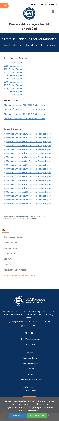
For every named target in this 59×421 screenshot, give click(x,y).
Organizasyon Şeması (13, 237)
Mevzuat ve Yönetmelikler (15, 270)
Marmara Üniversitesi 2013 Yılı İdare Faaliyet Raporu (28, 176)
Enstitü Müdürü (10, 242)
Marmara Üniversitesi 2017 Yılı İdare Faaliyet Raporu (28, 161)
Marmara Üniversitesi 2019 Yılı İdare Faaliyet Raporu (28, 153)
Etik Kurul (8, 259)
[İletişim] (45, 4)
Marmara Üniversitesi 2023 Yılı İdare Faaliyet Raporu (28, 137)
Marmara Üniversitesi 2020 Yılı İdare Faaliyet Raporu (28, 149)
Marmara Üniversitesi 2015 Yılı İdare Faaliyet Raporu (28, 169)
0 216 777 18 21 (31, 325)
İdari (15, 45)
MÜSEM (30, 352)
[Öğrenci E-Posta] (31, 4)
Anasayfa (6, 45)
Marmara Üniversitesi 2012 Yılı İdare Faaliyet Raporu (28, 180)
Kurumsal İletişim (30, 358)
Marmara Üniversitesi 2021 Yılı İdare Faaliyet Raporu (28, 145)
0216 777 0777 (29, 390)
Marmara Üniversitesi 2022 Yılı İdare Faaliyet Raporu (28, 141)
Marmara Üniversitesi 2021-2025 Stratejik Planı (24, 105)
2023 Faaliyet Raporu (13, 66)
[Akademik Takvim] (38, 4)
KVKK (30, 374)
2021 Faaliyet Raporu (13, 72)
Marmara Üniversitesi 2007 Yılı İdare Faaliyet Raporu (28, 199)
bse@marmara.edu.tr (21, 321)
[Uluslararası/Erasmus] (42, 4)
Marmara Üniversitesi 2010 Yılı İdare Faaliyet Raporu (28, 188)
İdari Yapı (8, 264)
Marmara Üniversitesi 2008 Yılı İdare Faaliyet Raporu (28, 196)
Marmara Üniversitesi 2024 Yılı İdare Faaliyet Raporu (28, 134)
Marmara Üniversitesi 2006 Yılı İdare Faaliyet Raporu (28, 203)
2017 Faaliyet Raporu (13, 85)
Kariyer (30, 368)
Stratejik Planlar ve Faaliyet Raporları (20, 275)
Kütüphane (30, 344)
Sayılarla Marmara (30, 363)
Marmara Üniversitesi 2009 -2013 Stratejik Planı (24, 118)
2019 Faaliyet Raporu (13, 78)
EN (52, 4)
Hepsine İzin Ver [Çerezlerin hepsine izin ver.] (37, 416)
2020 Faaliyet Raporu (13, 75)
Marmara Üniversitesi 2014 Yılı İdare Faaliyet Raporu (28, 172)
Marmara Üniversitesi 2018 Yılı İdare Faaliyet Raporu (28, 157)
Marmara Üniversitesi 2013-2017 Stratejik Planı (24, 114)
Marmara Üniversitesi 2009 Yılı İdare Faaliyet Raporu (28, 192)
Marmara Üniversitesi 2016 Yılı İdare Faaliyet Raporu (28, 165)
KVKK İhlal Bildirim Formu (30, 379)
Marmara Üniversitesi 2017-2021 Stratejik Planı (24, 109)
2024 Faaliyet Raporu (13, 62)
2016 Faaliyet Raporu (13, 88)
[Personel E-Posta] (35, 4)
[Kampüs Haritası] (49, 4)
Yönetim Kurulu (10, 248)
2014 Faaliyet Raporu (13, 94)
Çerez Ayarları (18, 416)
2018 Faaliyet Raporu (13, 82)
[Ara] (56, 4)
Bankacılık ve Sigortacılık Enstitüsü (24, 216)
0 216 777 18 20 (43, 321)
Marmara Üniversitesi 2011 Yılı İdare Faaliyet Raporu (28, 184)
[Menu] (53, 10)
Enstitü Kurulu (10, 253)
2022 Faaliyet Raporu (13, 69)
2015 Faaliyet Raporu (13, 91)
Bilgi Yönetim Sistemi (30, 339)
